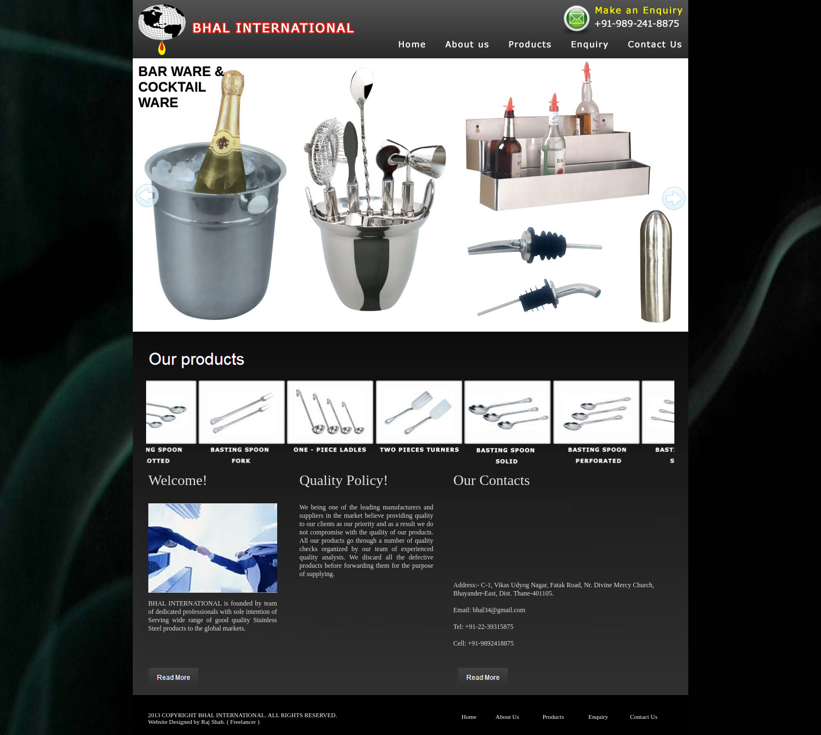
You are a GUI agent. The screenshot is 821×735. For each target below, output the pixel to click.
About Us (507, 716)
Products (553, 716)
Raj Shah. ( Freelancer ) (230, 721)
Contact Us (643, 716)
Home (469, 716)
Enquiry (598, 716)
